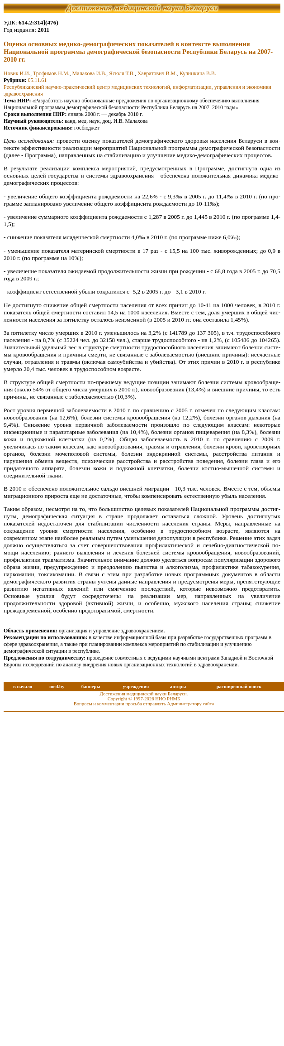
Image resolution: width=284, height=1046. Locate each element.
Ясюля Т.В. (122, 73)
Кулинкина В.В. (198, 73)
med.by (56, 686)
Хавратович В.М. (157, 73)
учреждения (136, 686)
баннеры (90, 686)
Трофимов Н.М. (51, 73)
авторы (178, 686)
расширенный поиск (239, 686)
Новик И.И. (17, 73)
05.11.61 (37, 80)
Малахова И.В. (89, 73)
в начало (22, 686)
